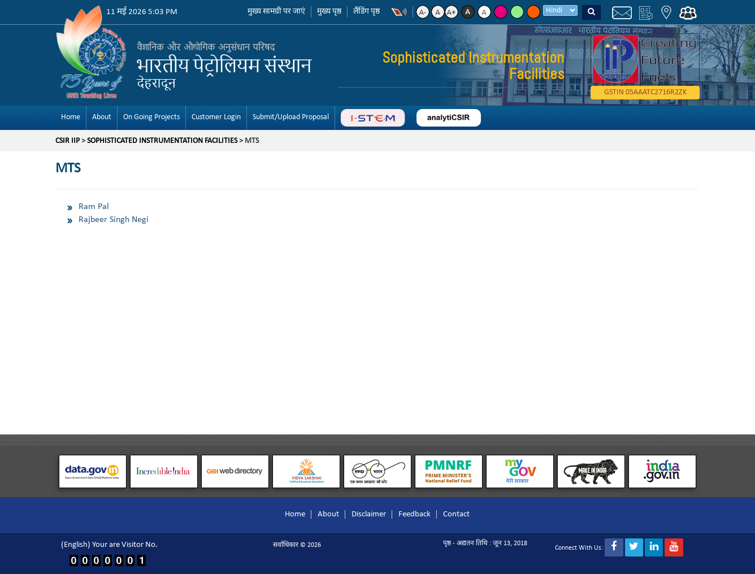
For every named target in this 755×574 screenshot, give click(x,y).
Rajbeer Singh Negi (114, 219)
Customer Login (216, 117)
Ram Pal (94, 206)
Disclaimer (369, 514)
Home (70, 117)
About (101, 117)
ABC (373, 118)
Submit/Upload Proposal (291, 117)
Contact (456, 514)
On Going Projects (151, 117)
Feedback (414, 514)
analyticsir (448, 118)
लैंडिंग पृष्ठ (366, 11)
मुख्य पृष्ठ (329, 11)
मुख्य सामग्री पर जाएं (276, 11)
